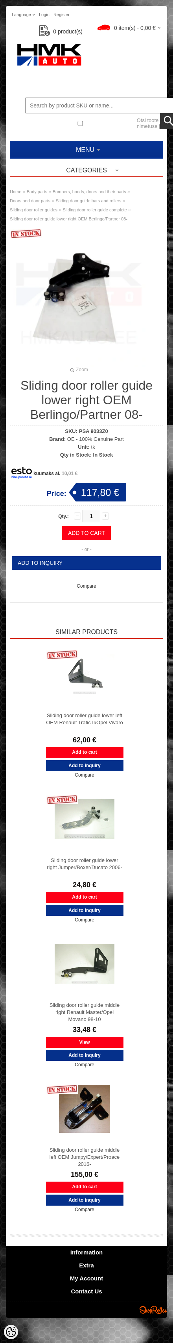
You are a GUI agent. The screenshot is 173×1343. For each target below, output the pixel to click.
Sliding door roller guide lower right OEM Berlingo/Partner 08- (68, 218)
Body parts (37, 191)
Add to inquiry (40, 563)
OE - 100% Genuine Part (95, 439)
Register (61, 14)
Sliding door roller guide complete (95, 209)
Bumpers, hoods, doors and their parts (89, 191)
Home (15, 191)
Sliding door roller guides (33, 209)
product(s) (61, 31)
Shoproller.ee (153, 1310)
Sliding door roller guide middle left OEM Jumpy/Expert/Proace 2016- (85, 1157)
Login (44, 14)
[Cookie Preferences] (11, 1332)
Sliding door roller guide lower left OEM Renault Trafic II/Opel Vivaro (84, 718)
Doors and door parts (30, 200)
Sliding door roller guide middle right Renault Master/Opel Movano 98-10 (85, 1012)
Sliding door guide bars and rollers (88, 200)
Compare (86, 586)
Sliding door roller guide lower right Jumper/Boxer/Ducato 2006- (84, 863)
